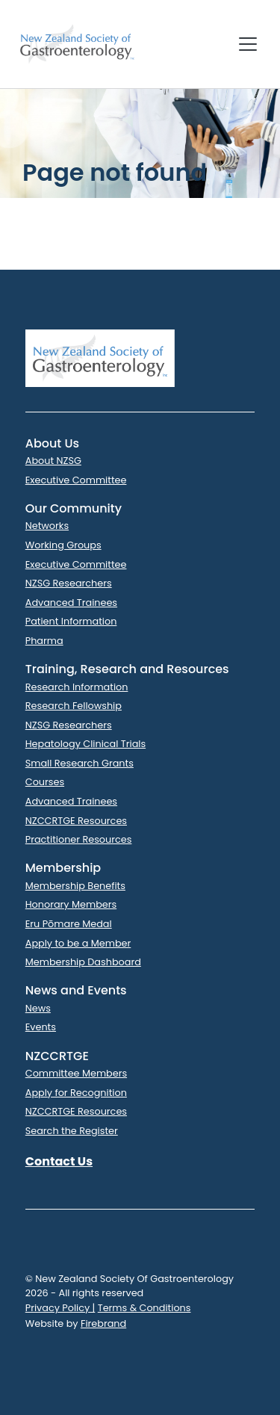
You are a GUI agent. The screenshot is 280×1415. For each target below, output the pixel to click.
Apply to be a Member (78, 943)
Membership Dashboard (83, 962)
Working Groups (63, 545)
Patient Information (71, 621)
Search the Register (71, 1130)
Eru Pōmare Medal (68, 923)
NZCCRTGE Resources (76, 820)
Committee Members (76, 1073)
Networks (47, 525)
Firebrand (103, 1323)
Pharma (44, 640)
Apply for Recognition (76, 1092)
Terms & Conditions (144, 1307)
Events (40, 1027)
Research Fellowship (73, 705)
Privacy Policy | (60, 1307)
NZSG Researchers (68, 583)
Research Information (76, 687)
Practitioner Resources (78, 839)
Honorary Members (70, 904)
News (38, 1008)
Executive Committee (76, 480)
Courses (44, 781)
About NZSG (53, 460)
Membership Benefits (75, 885)
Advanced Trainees (71, 602)
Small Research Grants (79, 763)
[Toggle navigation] (248, 44)
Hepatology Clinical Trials (85, 743)
